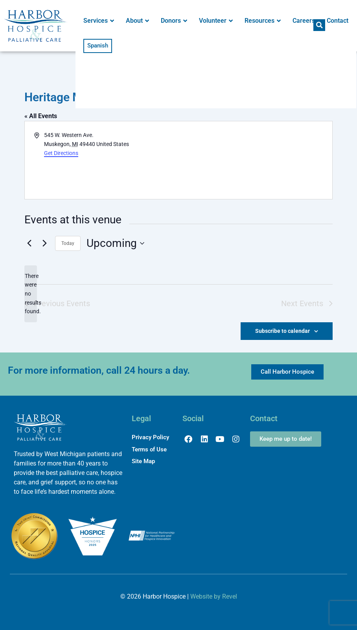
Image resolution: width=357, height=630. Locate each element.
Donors (174, 21)
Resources (263, 21)
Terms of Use (149, 449)
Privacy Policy (150, 437)
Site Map (143, 461)
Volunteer (216, 21)
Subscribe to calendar (282, 331)
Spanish (97, 45)
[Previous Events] (29, 243)
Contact (337, 20)
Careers (304, 20)
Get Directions (61, 153)
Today (67, 243)
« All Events (40, 116)
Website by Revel (213, 596)
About (137, 21)
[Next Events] (44, 243)
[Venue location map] (255, 160)
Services (98, 21)
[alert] (30, 293)
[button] (319, 25)
